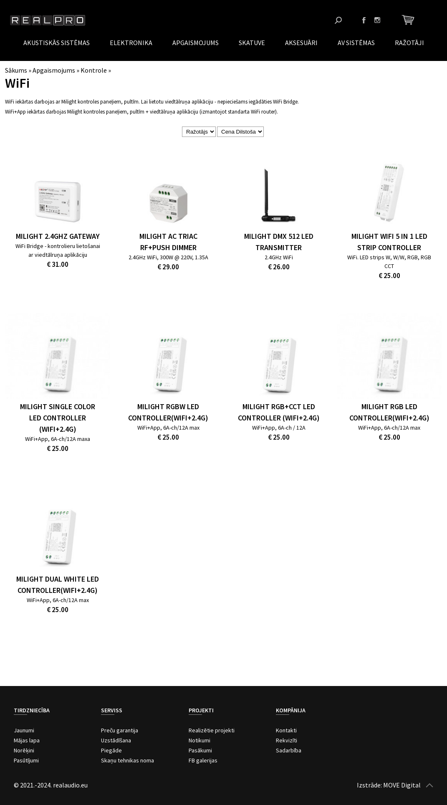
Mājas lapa (27, 740)
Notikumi (199, 740)
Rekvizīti (286, 740)
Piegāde (111, 750)
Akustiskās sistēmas (56, 42)
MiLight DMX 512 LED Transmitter (278, 241)
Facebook (364, 20)
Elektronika (131, 42)
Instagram (377, 20)
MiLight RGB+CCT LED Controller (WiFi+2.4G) (279, 412)
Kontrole (94, 70)
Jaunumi (24, 730)
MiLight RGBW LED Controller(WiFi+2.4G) (168, 412)
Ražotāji (409, 42)
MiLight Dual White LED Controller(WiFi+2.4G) (57, 584)
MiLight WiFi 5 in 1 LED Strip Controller (389, 241)
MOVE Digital (402, 785)
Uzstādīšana (116, 740)
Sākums (16, 70)
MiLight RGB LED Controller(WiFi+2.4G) (389, 412)
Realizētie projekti (212, 730)
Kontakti (286, 730)
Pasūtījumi (26, 760)
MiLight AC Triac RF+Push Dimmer (168, 241)
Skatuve (252, 42)
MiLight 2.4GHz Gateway (58, 236)
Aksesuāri (301, 42)
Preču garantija (119, 730)
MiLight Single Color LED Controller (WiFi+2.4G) (57, 418)
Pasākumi (200, 750)
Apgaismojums (195, 42)
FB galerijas (203, 760)
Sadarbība (288, 750)
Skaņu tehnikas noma (127, 760)
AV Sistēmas (356, 42)
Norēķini (24, 750)
